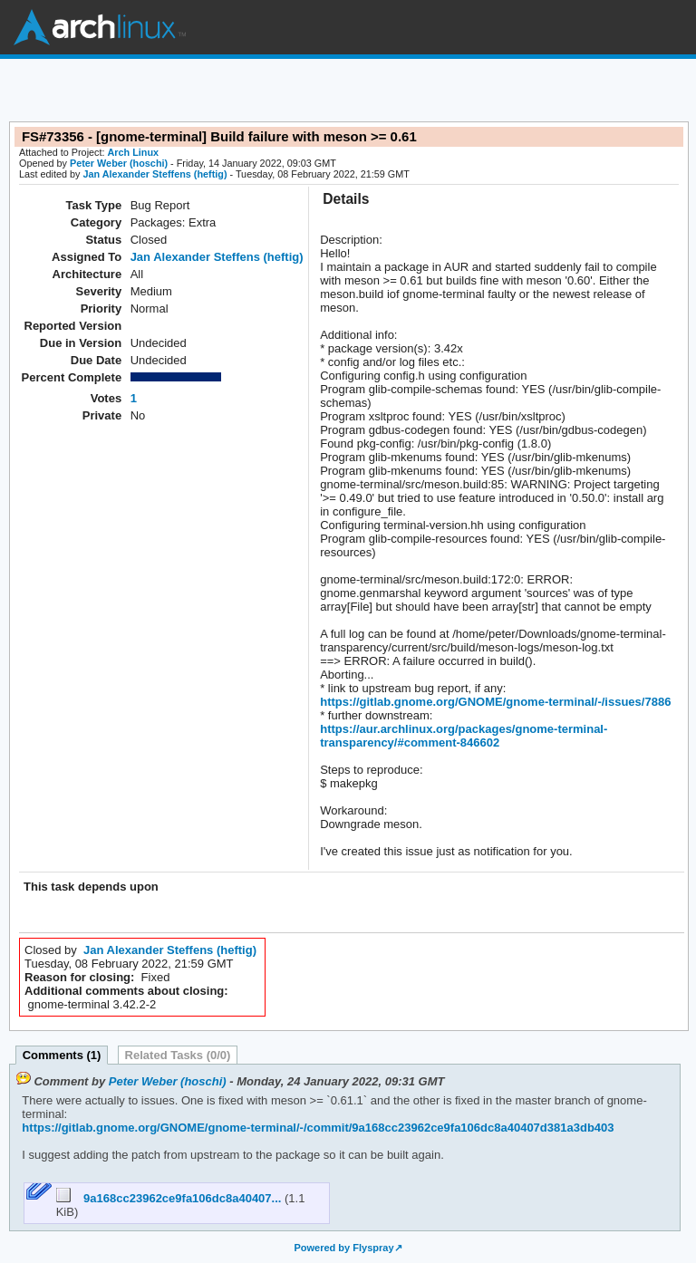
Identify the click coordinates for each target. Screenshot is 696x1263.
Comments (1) (62, 1055)
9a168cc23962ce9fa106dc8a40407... (170, 1198)
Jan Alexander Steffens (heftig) (154, 174)
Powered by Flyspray (343, 1247)
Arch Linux (100, 27)
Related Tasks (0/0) (178, 1055)
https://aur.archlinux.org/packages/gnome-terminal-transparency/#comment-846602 (463, 735)
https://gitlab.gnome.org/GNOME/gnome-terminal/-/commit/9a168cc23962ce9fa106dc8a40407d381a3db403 (318, 1127)
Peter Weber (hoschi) (119, 163)
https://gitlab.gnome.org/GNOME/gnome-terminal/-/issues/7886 (495, 702)
